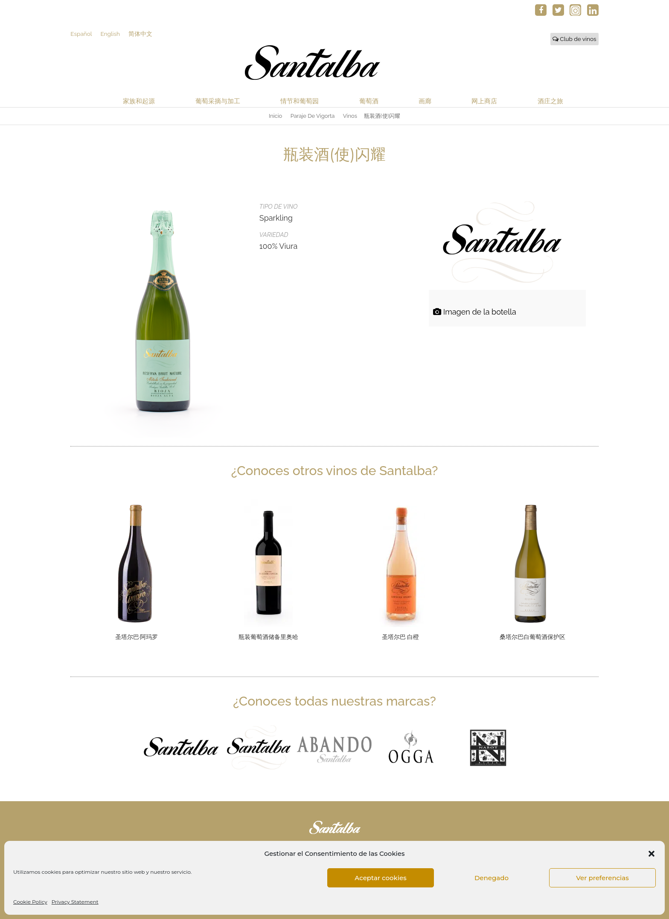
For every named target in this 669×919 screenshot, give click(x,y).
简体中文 (140, 33)
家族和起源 (139, 101)
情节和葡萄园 (299, 101)
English (110, 33)
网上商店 (484, 101)
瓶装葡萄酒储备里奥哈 (268, 637)
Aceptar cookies (380, 878)
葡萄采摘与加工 (217, 101)
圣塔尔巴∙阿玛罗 (136, 637)
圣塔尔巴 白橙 (400, 637)
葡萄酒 (368, 101)
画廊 (425, 101)
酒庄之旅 (550, 101)
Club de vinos (574, 38)
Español (81, 33)
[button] (651, 853)
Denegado (491, 878)
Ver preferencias (602, 878)
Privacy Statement (75, 902)
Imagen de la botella (474, 311)
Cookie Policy (30, 902)
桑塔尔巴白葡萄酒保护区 (532, 637)
